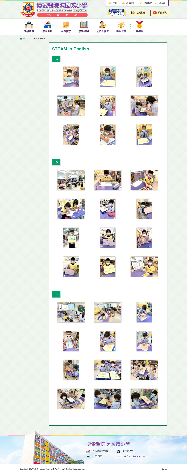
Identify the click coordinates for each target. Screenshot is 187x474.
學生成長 (121, 27)
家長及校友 (102, 27)
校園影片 (160, 13)
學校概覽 (29, 27)
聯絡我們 (148, 3)
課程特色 (84, 27)
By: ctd (164, 469)
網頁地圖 (130, 3)
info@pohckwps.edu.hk (134, 456)
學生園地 (48, 27)
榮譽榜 (140, 27)
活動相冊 (138, 13)
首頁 (25, 39)
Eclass (162, 3)
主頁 (114, 3)
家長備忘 (66, 27)
